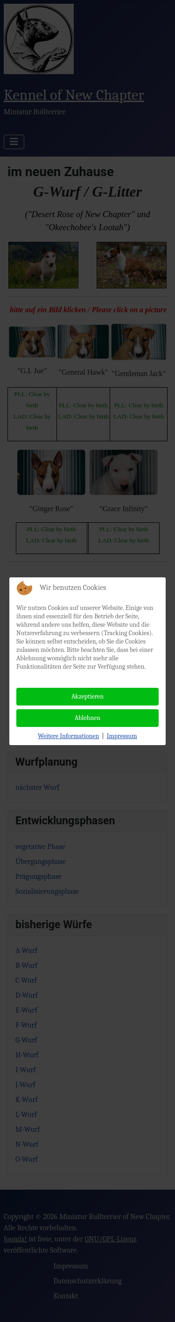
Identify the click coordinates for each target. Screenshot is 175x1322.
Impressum (122, 736)
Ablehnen (87, 718)
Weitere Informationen (68, 736)
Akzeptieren (87, 696)
